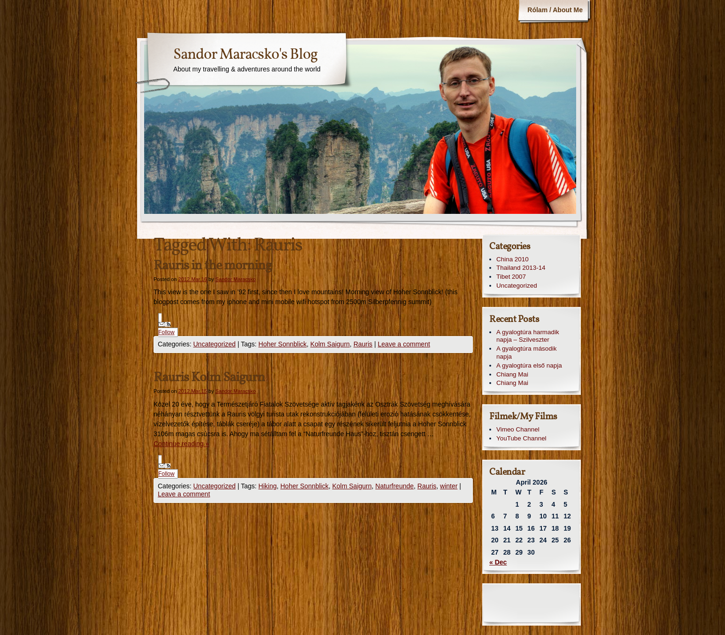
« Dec (498, 562)
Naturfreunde (394, 486)
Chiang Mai (512, 374)
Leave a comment (404, 344)
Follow (166, 329)
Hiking (267, 486)
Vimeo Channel (518, 429)
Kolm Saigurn (330, 344)
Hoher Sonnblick (282, 344)
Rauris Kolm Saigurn (209, 377)
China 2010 (512, 259)
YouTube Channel (521, 438)
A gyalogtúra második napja (526, 352)
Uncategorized (214, 344)
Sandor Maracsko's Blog (245, 55)
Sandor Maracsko (236, 279)
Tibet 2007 (511, 276)
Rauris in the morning (212, 266)
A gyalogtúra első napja (529, 365)
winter (448, 486)
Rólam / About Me (555, 10)
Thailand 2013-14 (521, 267)
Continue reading (181, 443)
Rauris (363, 344)
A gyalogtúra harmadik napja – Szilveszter (527, 336)
